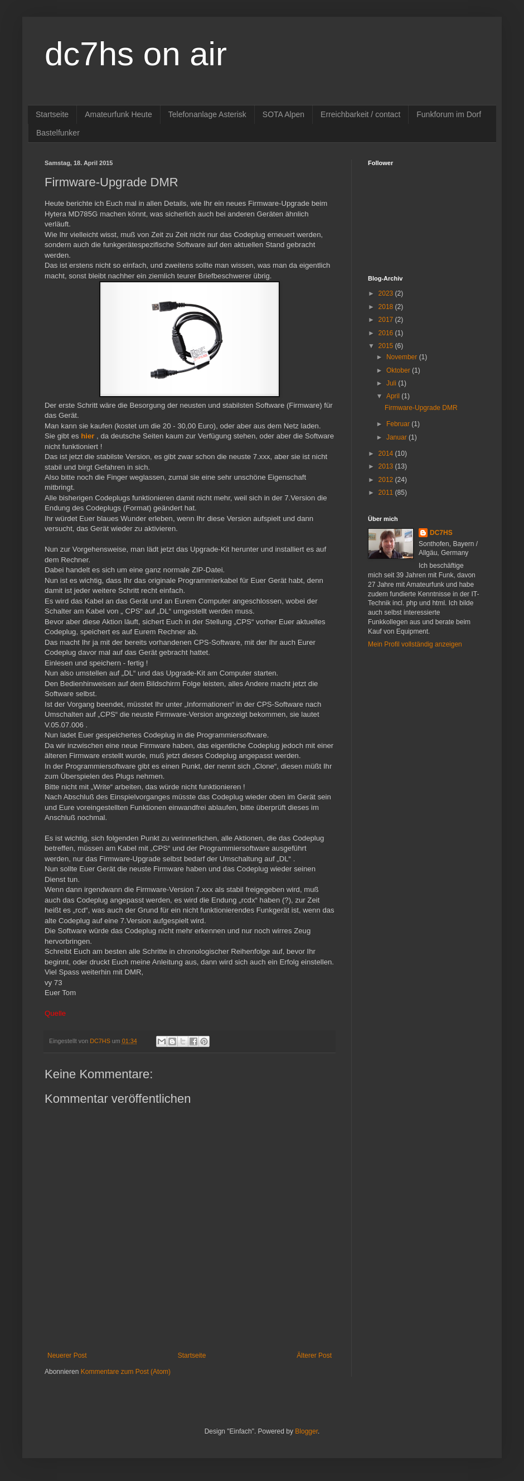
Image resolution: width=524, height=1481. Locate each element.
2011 (387, 492)
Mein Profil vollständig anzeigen (415, 644)
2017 (387, 320)
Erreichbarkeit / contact (360, 114)
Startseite (52, 114)
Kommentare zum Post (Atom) (126, 1372)
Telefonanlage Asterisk (207, 114)
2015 (387, 346)
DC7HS (441, 533)
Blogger (306, 1431)
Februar (398, 424)
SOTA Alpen (283, 114)
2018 (387, 307)
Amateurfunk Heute (118, 114)
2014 (387, 453)
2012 (387, 480)
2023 (387, 293)
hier (87, 436)
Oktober (399, 370)
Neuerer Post (67, 1355)
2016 (387, 333)
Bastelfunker (58, 132)
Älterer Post (314, 1355)
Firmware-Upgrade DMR (421, 408)
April (393, 396)
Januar (397, 437)
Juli (392, 383)
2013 (387, 466)
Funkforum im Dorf (448, 114)
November (402, 357)
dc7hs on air (136, 54)
